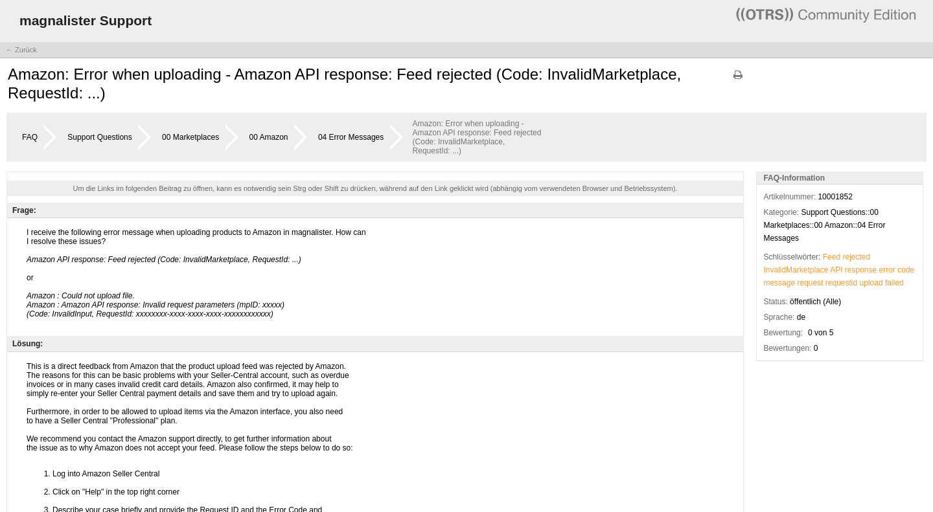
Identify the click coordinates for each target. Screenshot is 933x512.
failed (894, 282)
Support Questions (99, 137)
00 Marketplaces (190, 137)
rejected (856, 257)
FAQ (30, 137)
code (905, 269)
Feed (831, 257)
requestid (841, 282)
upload (871, 282)
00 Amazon (268, 137)
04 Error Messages (351, 137)
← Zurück (21, 50)
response (861, 269)
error (887, 269)
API (836, 269)
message (779, 282)
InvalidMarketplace (795, 269)
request (810, 282)
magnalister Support (85, 20)
